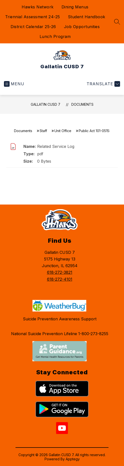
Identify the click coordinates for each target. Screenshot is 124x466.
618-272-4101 (59, 279)
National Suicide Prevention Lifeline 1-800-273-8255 (59, 333)
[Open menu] (14, 84)
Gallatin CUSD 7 (45, 104)
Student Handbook (86, 16)
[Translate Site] (102, 84)
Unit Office (62, 131)
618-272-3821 (59, 272)
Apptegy (73, 459)
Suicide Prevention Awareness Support (59, 318)
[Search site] (117, 22)
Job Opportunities (82, 26)
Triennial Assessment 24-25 (32, 16)
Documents (82, 104)
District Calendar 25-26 (33, 26)
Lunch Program (55, 36)
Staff (43, 131)
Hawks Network (38, 6)
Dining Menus (75, 6)
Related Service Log (55, 146)
